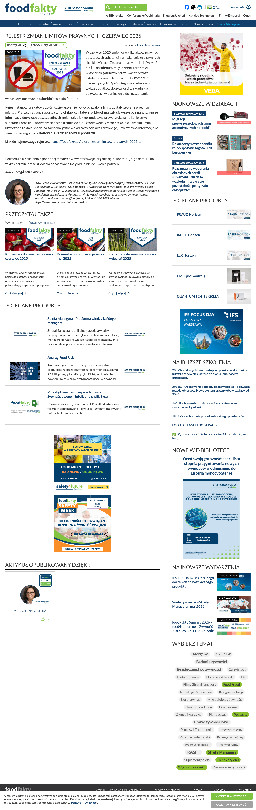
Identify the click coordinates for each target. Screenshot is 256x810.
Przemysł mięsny (231, 730)
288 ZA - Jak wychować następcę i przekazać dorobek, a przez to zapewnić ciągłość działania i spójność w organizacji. (209, 374)
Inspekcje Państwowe (196, 692)
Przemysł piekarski (197, 744)
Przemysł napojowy (230, 737)
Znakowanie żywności (229, 767)
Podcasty (240, 714)
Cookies (219, 790)
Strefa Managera (228, 24)
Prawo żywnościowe (41, 222)
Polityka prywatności (166, 790)
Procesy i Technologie (113, 24)
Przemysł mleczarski (195, 737)
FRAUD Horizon (189, 214)
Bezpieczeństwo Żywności (46, 24)
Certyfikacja (237, 669)
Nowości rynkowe (198, 707)
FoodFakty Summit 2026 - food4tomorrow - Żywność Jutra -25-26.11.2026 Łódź (193, 626)
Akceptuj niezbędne (230, 804)
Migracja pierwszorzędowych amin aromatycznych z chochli (191, 123)
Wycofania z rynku (192, 767)
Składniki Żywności (143, 24)
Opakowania (168, 24)
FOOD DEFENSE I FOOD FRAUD (194, 425)
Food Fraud (231, 684)
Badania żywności (211, 661)
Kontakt (197, 790)
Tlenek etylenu (228, 760)
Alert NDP (223, 654)
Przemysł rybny (227, 744)
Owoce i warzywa (189, 714)
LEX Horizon (186, 255)
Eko (243, 677)
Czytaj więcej (14, 293)
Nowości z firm (203, 24)
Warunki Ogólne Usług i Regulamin (118, 790)
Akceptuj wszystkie (230, 796)
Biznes (185, 24)
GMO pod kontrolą (191, 276)
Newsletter (243, 790)
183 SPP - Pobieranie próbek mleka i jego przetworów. (208, 416)
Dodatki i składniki (220, 677)
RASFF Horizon (188, 235)
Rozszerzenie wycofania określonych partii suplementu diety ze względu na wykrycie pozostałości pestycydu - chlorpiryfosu (191, 179)
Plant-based (218, 714)
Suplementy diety (197, 760)
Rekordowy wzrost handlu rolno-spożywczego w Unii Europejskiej (192, 148)
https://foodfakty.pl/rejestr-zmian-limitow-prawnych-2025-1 (96, 141)
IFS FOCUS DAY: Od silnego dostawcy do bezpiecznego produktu (193, 582)
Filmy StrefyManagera (199, 684)
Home (21, 24)
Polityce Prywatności (84, 802)
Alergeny (200, 654)
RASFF (193, 752)
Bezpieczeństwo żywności (199, 669)
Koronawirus (190, 699)
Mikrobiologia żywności (224, 699)
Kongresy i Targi (231, 692)
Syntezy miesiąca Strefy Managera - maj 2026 (190, 604)
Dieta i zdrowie (188, 677)
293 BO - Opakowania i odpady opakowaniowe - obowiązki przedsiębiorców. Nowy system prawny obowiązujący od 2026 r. (211, 390)
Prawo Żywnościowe (80, 24)
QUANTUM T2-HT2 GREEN (198, 296)
